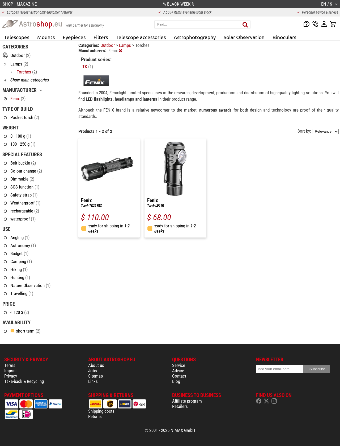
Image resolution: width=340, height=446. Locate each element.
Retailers (180, 406)
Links (93, 381)
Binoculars (284, 37)
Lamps (125, 45)
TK (87, 66)
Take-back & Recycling (24, 381)
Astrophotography (195, 37)
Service (178, 365)
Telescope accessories (141, 37)
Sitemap (95, 376)
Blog (176, 381)
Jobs (92, 370)
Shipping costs (101, 411)
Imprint (10, 370)
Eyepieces (74, 37)
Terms (9, 365)
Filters (101, 37)
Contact (179, 376)
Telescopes (16, 37)
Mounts (46, 37)
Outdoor (108, 45)
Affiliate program (187, 401)
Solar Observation (244, 37)
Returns (95, 416)
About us (96, 365)
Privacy (10, 376)
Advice (178, 370)
